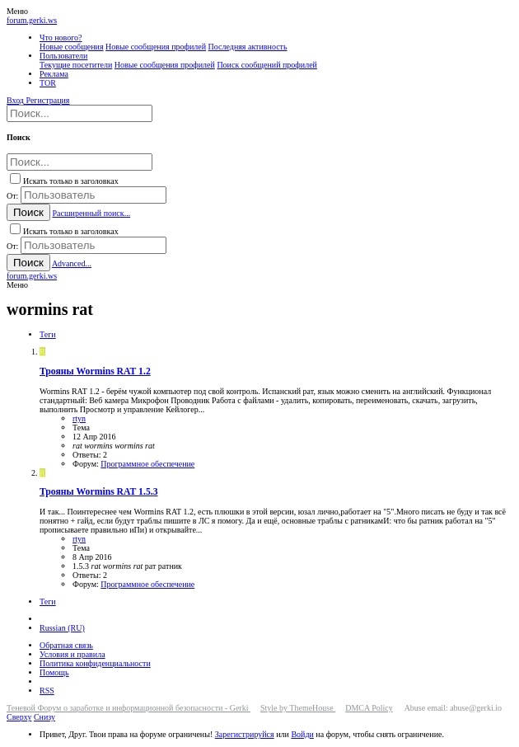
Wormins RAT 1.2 (95, 371)
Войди (302, 734)
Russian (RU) (62, 627)
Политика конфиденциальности (95, 663)
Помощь (54, 672)
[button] (17, 11)
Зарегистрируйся (244, 734)
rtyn (79, 418)
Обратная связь (66, 645)
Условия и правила (72, 654)
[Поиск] (79, 113)
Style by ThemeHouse (297, 707)
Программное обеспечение (147, 463)
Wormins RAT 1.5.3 (99, 491)
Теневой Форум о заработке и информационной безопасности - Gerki (128, 707)
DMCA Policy (369, 707)
